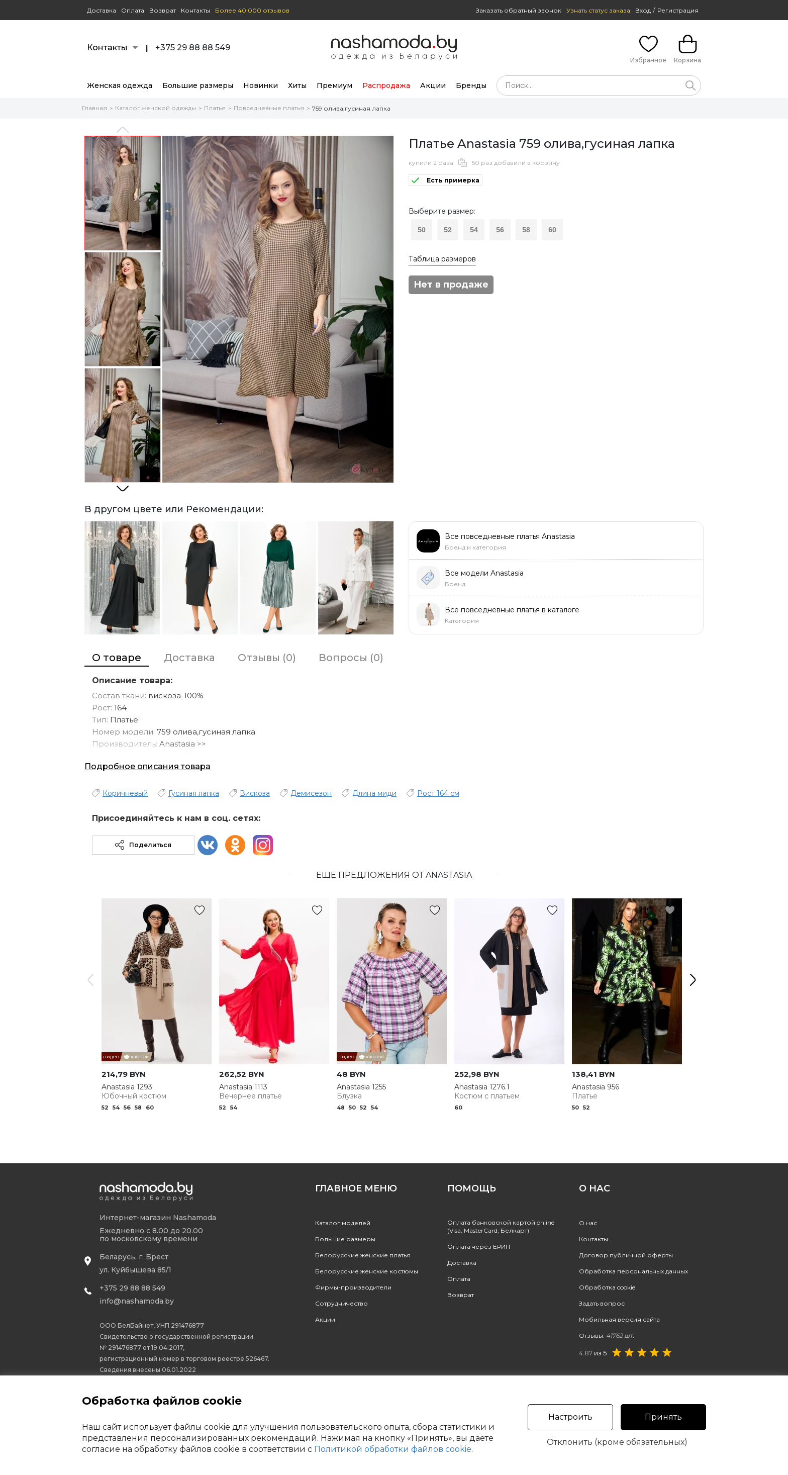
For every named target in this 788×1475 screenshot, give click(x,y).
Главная (94, 108)
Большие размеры (197, 85)
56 (500, 230)
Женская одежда (119, 85)
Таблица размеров (442, 258)
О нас (588, 1223)
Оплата (132, 10)
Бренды (471, 85)
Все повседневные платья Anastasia (510, 536)
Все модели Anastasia (484, 573)
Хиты (297, 85)
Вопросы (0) (351, 658)
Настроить (570, 1417)
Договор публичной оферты (626, 1255)
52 (448, 230)
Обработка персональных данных (633, 1271)
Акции (433, 85)
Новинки (260, 85)
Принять (663, 1417)
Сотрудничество (341, 1303)
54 (474, 230)
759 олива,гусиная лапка (351, 108)
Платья (215, 108)
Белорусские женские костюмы (366, 1271)
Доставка (101, 10)
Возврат (162, 10)
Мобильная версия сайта (619, 1319)
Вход (643, 10)
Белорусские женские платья (363, 1255)
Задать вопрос (602, 1303)
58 (526, 230)
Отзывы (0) (267, 658)
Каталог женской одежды (155, 108)
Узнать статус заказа (598, 10)
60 (552, 230)
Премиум (334, 85)
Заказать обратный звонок (518, 10)
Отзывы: (606, 1335)
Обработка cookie (607, 1287)
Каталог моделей (342, 1223)
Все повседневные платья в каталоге (512, 609)
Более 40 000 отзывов (252, 10)
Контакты (195, 10)
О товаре (116, 658)
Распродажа (386, 85)
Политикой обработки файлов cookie (392, 1449)
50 (422, 230)
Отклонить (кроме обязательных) (617, 1442)
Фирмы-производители (353, 1287)
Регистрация (678, 10)
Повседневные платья (269, 108)
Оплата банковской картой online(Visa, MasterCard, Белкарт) (500, 1226)
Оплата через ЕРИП (478, 1246)
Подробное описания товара (147, 766)
